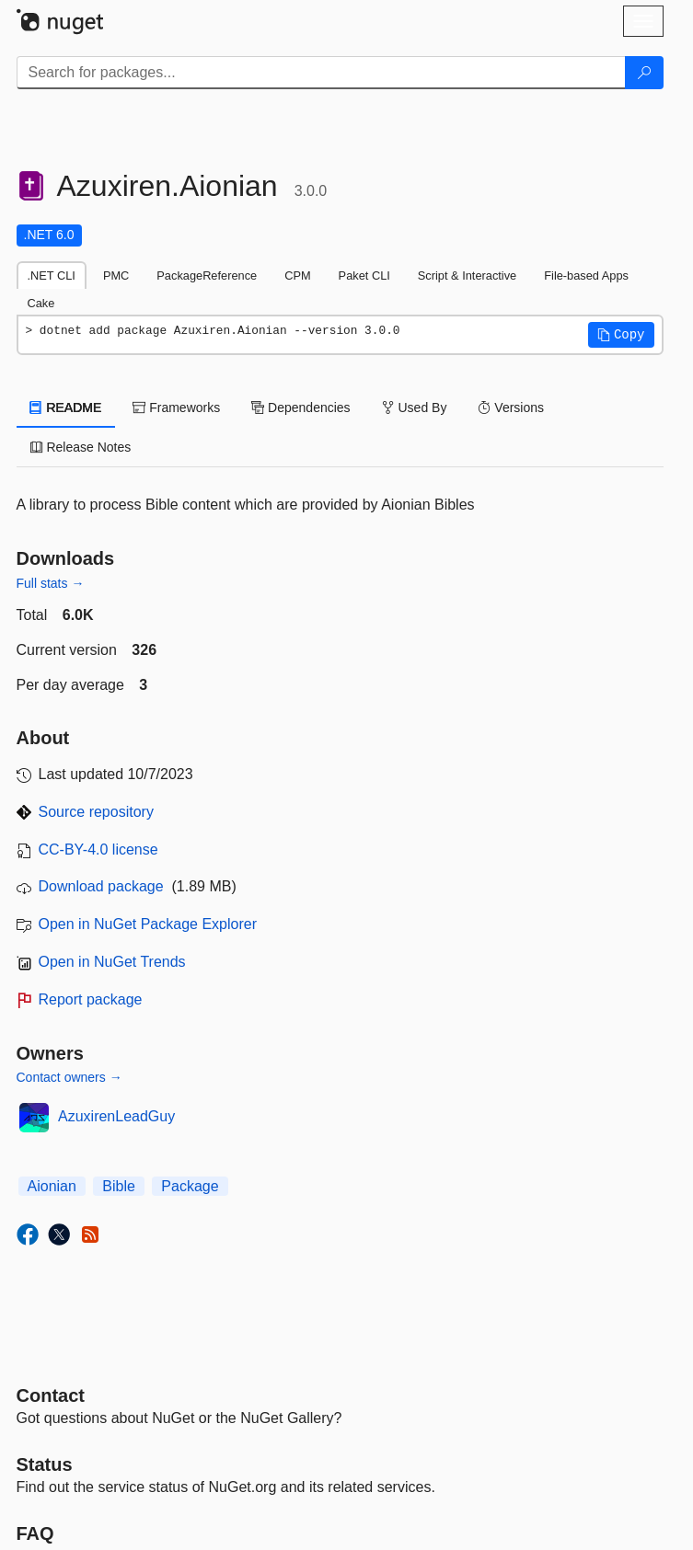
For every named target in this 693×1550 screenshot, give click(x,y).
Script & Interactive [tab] (467, 275)
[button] (621, 335)
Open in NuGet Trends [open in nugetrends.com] (112, 962)
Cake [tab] (41, 303)
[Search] (644, 72)
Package (189, 1186)
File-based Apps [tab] (586, 275)
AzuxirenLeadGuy (116, 1116)
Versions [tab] (511, 407)
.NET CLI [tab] (51, 275)
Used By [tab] (414, 407)
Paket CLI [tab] (364, 275)
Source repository (96, 812)
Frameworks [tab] (176, 407)
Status (45, 1464)
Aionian (52, 1186)
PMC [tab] (116, 275)
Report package (91, 999)
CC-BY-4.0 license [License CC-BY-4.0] (98, 849)
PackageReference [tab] (206, 275)
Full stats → (51, 583)
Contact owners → (69, 1077)
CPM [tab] (297, 275)
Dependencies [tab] (300, 407)
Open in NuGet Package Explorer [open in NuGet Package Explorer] (148, 924)
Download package (101, 886)
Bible (118, 1186)
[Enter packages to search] (321, 72)
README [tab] (66, 407)
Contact (51, 1395)
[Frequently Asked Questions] (35, 1533)
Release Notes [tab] (81, 447)
